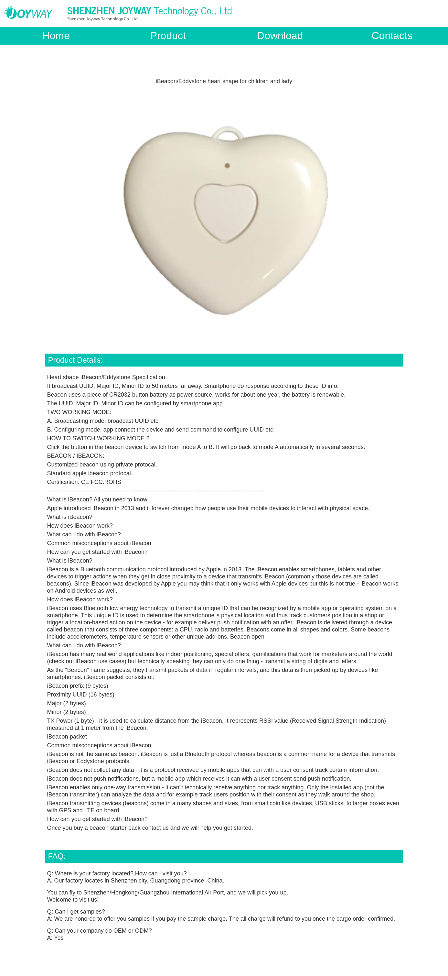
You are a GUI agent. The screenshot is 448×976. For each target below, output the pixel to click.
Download (280, 35)
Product (168, 35)
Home (56, 35)
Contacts (392, 35)
